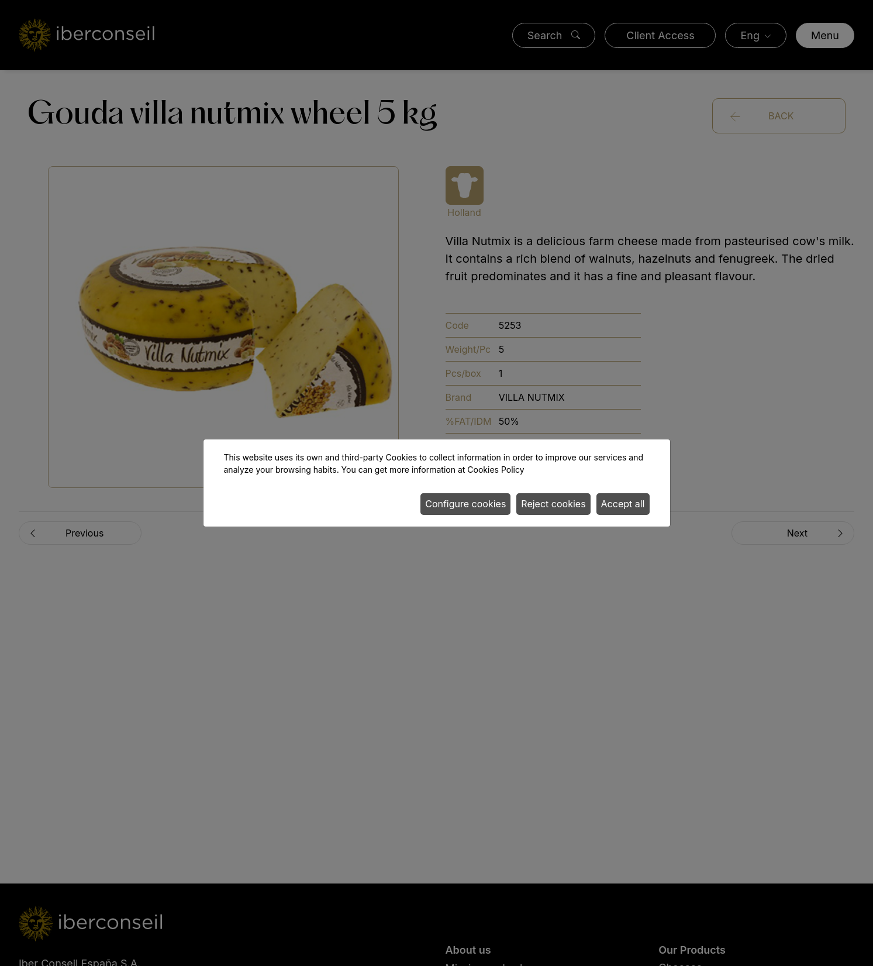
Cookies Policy (495, 470)
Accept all (623, 504)
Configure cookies (465, 504)
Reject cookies (553, 504)
